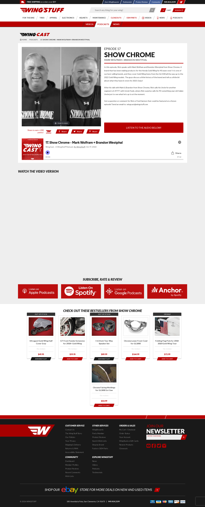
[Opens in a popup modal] (41, 358)
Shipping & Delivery (73, 445)
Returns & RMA (71, 448)
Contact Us (70, 429)
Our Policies (70, 437)
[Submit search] (152, 10)
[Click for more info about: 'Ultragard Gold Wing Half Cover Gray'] (41, 337)
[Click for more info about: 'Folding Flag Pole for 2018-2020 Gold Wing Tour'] (167, 337)
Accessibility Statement (74, 452)
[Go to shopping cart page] (170, 10)
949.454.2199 (114, 501)
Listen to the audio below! (143, 127)
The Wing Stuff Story (73, 433)
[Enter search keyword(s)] (120, 10)
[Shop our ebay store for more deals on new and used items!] (102, 489)
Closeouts (123, 448)
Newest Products (126, 445)
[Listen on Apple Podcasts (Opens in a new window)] (38, 291)
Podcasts (96, 468)
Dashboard (69, 461)
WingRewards (98, 429)
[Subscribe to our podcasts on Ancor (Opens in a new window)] (167, 291)
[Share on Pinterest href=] (93, 131)
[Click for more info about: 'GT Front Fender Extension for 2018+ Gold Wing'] (72, 337)
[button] (163, 10)
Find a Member (98, 433)
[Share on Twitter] (78, 131)
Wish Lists (69, 476)
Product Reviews (99, 437)
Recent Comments (72, 472)
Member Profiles (72, 465)
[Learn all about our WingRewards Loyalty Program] (49, 131)
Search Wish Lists (99, 441)
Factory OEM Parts (100, 448)
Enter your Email (154, 436)
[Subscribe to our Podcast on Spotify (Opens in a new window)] (81, 291)
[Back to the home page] (42, 10)
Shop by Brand (98, 445)
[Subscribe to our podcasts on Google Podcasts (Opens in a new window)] (124, 291)
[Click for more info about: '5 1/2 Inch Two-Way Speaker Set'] (104, 337)
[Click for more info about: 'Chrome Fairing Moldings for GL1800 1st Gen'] (104, 384)
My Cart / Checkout (127, 429)
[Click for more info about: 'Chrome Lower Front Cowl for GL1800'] (135, 337)
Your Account (124, 437)
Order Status (124, 433)
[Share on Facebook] (62, 131)
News (94, 461)
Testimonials (97, 472)
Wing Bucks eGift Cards (129, 441)
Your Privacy (70, 441)
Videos (95, 465)
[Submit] (184, 437)
